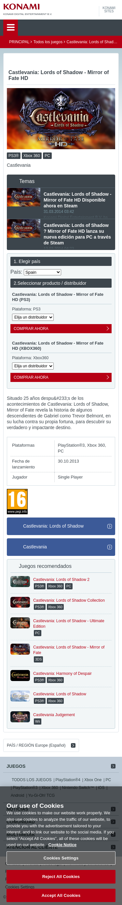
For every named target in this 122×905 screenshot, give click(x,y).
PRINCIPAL (19, 42)
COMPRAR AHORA (31, 328)
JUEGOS (16, 766)
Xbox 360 (49, 787)
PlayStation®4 (68, 780)
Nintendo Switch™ (78, 787)
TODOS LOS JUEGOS (31, 780)
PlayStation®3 (25, 787)
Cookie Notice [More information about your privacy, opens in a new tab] (62, 849)
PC (108, 780)
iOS (101, 787)
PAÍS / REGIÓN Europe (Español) (36, 745)
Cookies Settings (61, 862)
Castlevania (35, 546)
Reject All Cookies (61, 881)
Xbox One (93, 780)
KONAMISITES (108, 10)
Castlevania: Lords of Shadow (53, 526)
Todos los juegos (48, 42)
